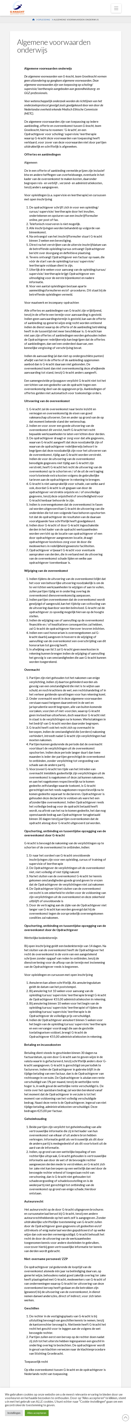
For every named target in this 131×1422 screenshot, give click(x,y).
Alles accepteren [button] (36, 1412)
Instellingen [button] (13, 1412)
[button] (116, 8)
